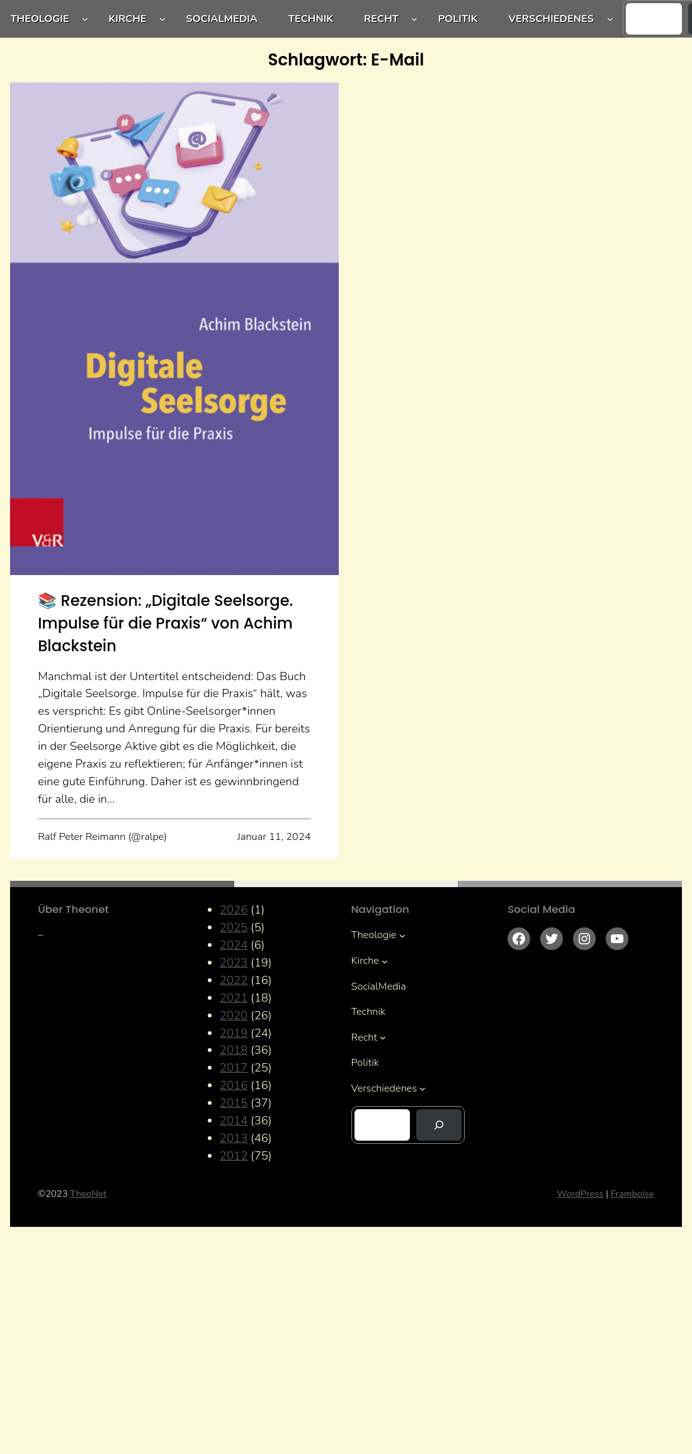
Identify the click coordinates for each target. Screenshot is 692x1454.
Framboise (632, 1193)
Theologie (39, 18)
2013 (234, 1138)
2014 (234, 1120)
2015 (234, 1103)
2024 (234, 945)
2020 (234, 1015)
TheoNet (88, 1193)
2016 (234, 1085)
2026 (234, 910)
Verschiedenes (551, 18)
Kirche (127, 18)
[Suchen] (439, 1125)
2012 (234, 1156)
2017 (234, 1068)
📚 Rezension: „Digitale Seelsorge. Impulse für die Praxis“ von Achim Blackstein (165, 623)
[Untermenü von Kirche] (162, 19)
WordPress (580, 1193)
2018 (234, 1050)
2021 (234, 998)
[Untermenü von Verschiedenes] (610, 19)
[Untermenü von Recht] (414, 19)
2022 (234, 980)
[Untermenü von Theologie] (85, 19)
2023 (234, 962)
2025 (234, 927)
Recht (381, 18)
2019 (234, 1033)
